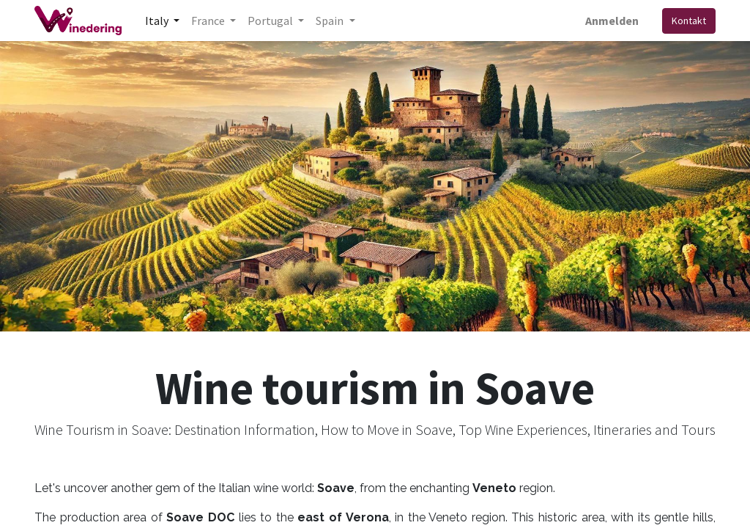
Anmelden (612, 20)
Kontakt (689, 20)
